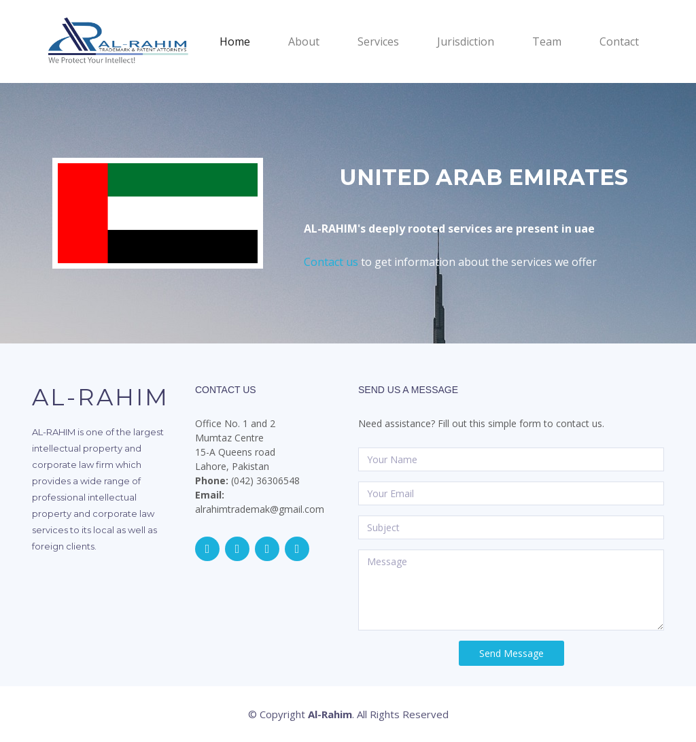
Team (546, 41)
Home (251, 41)
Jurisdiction (465, 41)
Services (378, 41)
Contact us (331, 261)
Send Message (511, 653)
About (303, 41)
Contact (619, 41)
